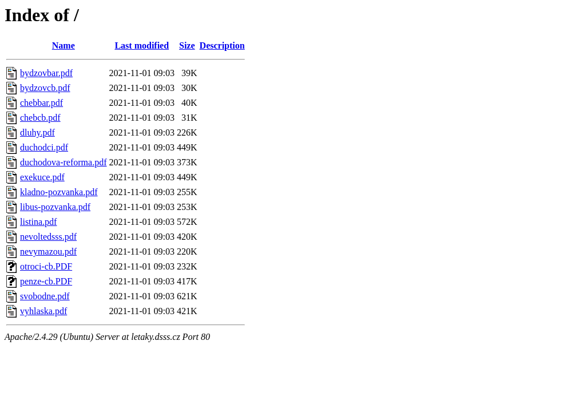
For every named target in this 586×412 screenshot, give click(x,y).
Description (222, 45)
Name (63, 45)
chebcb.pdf (40, 117)
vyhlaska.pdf (43, 311)
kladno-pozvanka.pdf (59, 192)
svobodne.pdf (45, 296)
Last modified (141, 45)
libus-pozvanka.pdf (55, 207)
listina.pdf (38, 222)
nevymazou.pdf (48, 251)
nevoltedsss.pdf (48, 236)
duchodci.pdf (44, 147)
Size (187, 45)
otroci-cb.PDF (46, 266)
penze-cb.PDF (46, 281)
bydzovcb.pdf (45, 88)
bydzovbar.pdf (46, 73)
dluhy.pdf (37, 132)
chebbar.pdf (41, 103)
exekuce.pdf (42, 177)
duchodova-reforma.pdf (63, 162)
